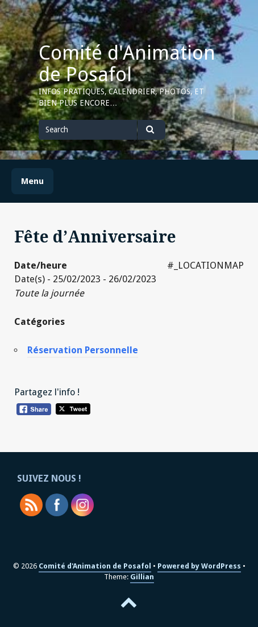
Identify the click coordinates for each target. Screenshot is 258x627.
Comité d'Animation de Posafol (127, 63)
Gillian (142, 576)
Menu (32, 181)
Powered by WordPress (199, 566)
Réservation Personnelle (82, 350)
